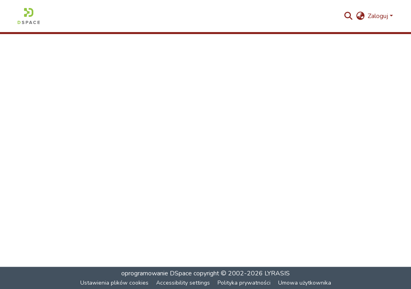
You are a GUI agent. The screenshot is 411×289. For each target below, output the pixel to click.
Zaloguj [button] (379, 16)
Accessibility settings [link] (183, 283)
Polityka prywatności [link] (244, 283)
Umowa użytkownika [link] (304, 283)
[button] (29, 16)
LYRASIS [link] (277, 273)
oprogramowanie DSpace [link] (156, 273)
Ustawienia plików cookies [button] (114, 283)
